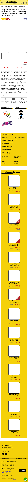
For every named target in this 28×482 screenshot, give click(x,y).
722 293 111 (6, 451)
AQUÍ (14, 480)
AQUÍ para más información (6, 472)
